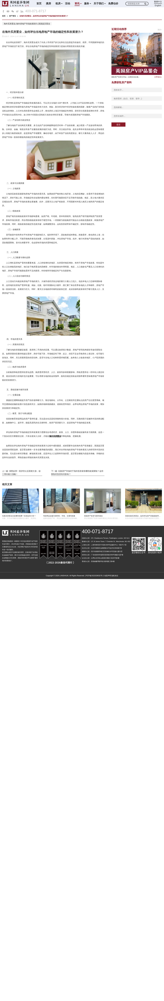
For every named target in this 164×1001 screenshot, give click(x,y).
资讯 (77, 3)
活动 (67, 3)
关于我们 (99, 3)
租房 (58, 3)
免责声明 (107, 576)
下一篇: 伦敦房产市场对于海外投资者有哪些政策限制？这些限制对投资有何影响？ (77, 472)
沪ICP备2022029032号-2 (94, 576)
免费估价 (113, 3)
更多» (160, 30)
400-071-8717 (35, 11)
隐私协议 (114, 576)
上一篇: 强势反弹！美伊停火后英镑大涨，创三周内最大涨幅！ (21, 472)
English (158, 5)
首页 (38, 3)
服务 (86, 3)
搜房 (48, 3)
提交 (118, 124)
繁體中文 (158, 2)
